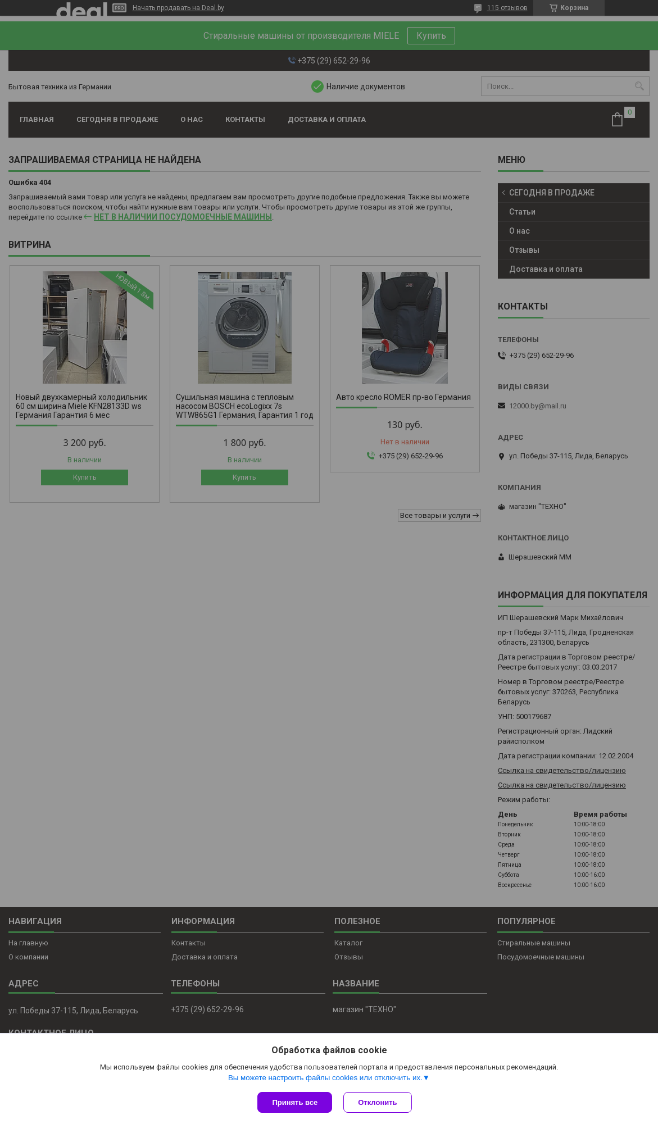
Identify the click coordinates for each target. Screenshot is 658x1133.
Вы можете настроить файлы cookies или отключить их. (325, 1077)
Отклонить (377, 1102)
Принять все (294, 1102)
